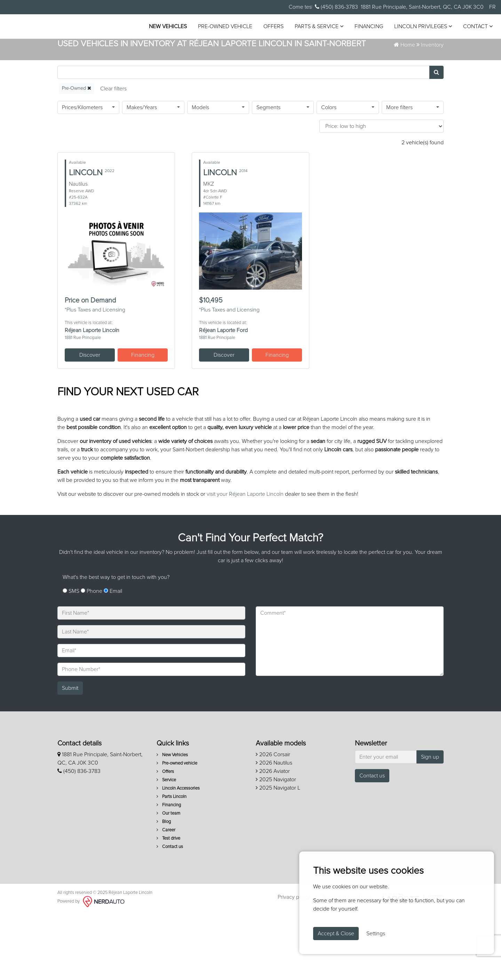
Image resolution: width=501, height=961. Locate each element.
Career (166, 878)
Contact (475, 29)
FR (492, 7)
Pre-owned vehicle (222, 29)
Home (404, 93)
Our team (168, 861)
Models (200, 156)
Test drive (168, 887)
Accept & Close (336, 933)
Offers (271, 29)
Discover (89, 403)
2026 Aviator (273, 819)
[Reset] (113, 137)
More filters (399, 156)
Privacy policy (294, 945)
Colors (328, 156)
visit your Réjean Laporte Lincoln (245, 543)
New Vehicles (165, 29)
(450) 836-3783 (336, 7)
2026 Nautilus (274, 811)
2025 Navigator (276, 828)
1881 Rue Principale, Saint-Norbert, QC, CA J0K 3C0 (422, 7)
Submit (70, 736)
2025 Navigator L (278, 836)
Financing (366, 29)
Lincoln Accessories (178, 836)
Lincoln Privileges (420, 29)
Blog (164, 870)
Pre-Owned (76, 136)
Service (166, 828)
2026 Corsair (273, 803)
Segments (268, 156)
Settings (375, 933)
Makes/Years (142, 156)
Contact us (170, 895)
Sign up (430, 805)
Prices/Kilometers (82, 156)
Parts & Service (316, 29)
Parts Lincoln (171, 845)
